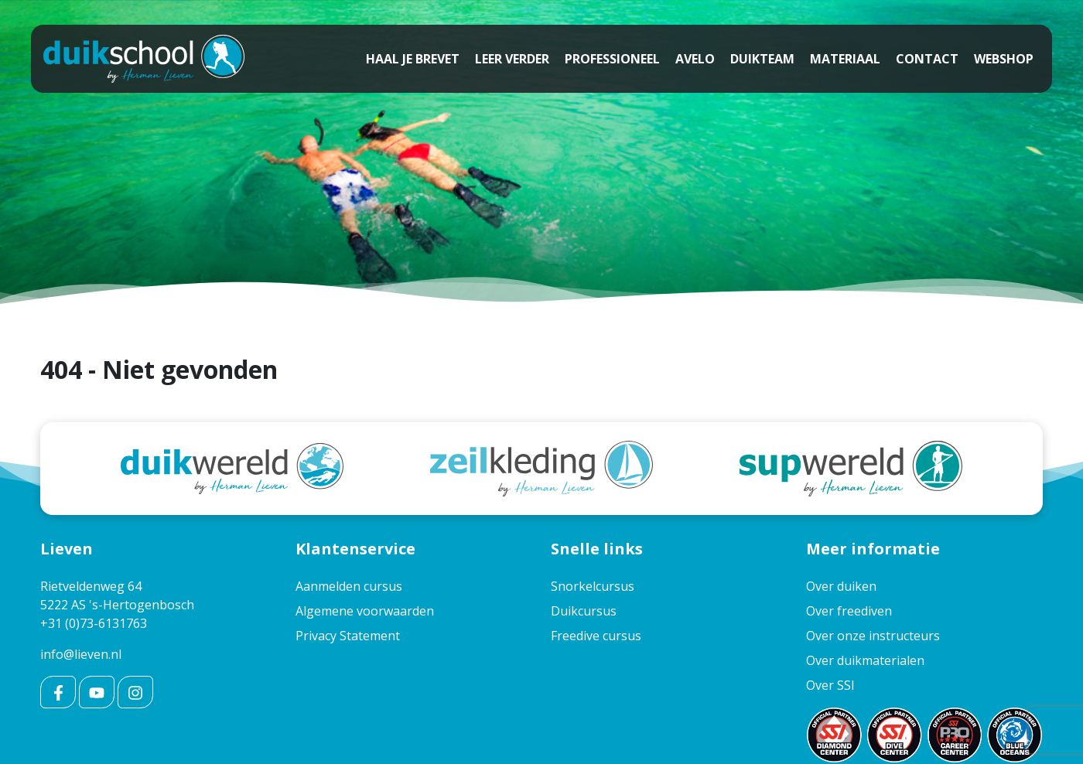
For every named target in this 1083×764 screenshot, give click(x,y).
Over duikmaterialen (865, 660)
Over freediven (849, 610)
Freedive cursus (596, 635)
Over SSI (830, 685)
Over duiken (841, 586)
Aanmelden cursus (349, 586)
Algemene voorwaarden (365, 610)
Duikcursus (584, 610)
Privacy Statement (348, 635)
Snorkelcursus (592, 586)
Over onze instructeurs (873, 635)
